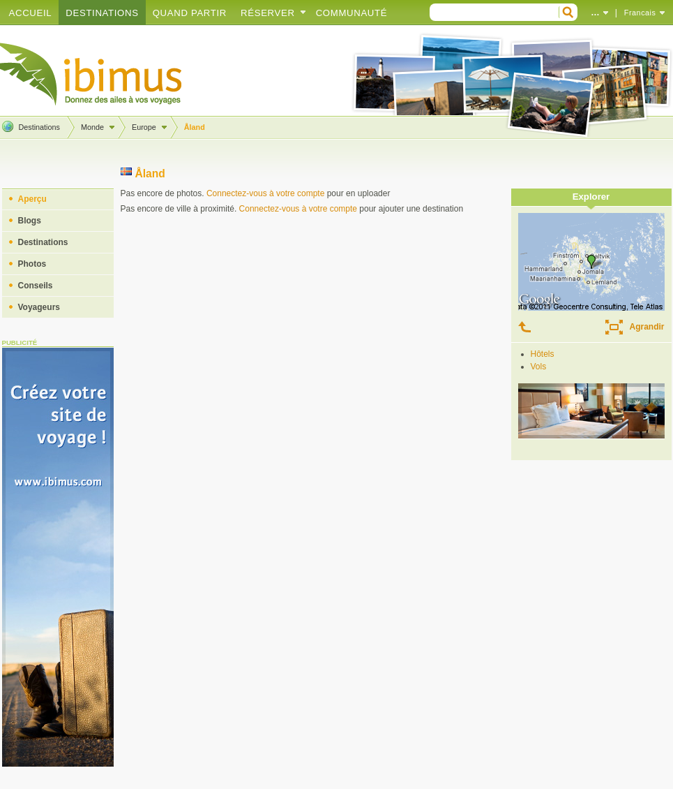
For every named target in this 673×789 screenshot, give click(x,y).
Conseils (35, 285)
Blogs (29, 221)
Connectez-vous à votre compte (265, 193)
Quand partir (190, 13)
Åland (194, 127)
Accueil (30, 13)
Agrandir (646, 327)
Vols (539, 366)
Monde (92, 127)
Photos (32, 264)
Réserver (268, 13)
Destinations (102, 13)
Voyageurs (39, 307)
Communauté (352, 13)
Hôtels (542, 354)
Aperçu (32, 199)
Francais (640, 12)
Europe (144, 127)
